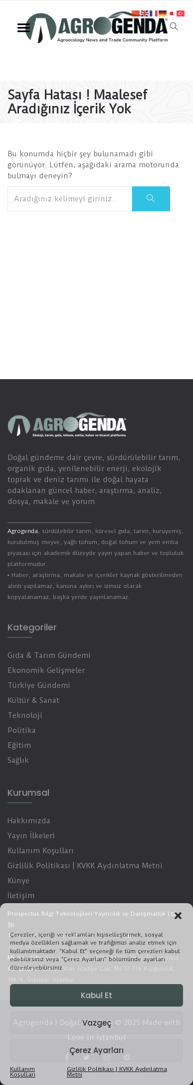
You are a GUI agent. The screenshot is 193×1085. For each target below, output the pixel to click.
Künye (18, 880)
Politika (21, 730)
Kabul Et (96, 995)
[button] (178, 916)
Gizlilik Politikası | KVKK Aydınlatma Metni (117, 1072)
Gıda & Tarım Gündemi (49, 655)
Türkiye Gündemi (38, 685)
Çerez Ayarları (96, 1050)
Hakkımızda (28, 820)
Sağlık (18, 760)
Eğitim (19, 745)
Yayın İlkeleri (31, 835)
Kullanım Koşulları (22, 1072)
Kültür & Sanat (33, 700)
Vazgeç (96, 1023)
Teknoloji (24, 715)
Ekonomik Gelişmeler (46, 670)
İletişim (20, 895)
